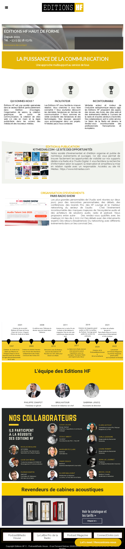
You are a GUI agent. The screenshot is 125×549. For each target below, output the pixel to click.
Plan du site (55, 544)
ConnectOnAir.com (108, 534)
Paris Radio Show (62, 195)
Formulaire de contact (14, 45)
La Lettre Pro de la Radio (47, 534)
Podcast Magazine (77, 534)
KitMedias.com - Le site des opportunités (62, 149)
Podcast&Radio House (17, 534)
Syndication (70, 544)
